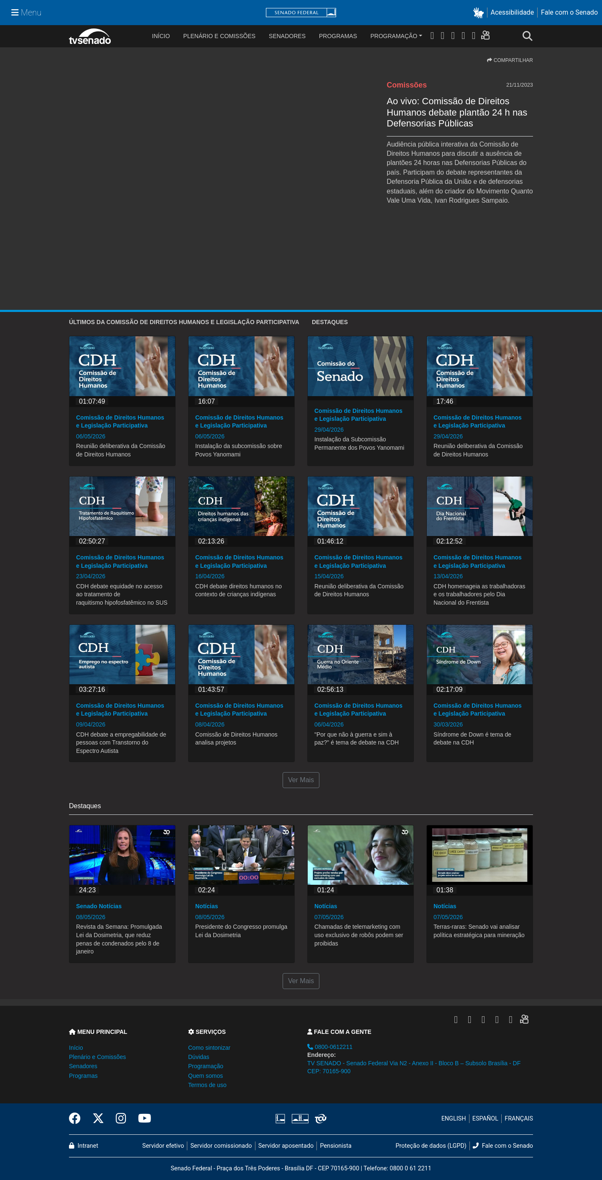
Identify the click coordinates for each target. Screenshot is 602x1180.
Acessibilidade (512, 12)
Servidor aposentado (286, 1145)
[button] (480, 12)
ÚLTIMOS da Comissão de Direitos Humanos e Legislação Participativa (184, 322)
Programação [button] (205, 1066)
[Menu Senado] (26, 13)
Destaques (330, 322)
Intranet (83, 1145)
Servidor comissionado (221, 1145)
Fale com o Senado (569, 12)
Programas (338, 36)
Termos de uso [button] (207, 1085)
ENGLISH (453, 1118)
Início (76, 1047)
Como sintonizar (209, 1047)
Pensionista (336, 1145)
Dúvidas (198, 1057)
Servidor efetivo (163, 1145)
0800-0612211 (329, 1046)
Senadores (287, 36)
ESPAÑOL (485, 1118)
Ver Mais (301, 779)
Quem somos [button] (205, 1075)
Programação (393, 36)
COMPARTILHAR (510, 60)
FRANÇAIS (519, 1118)
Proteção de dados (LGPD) (431, 1145)
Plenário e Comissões (219, 36)
